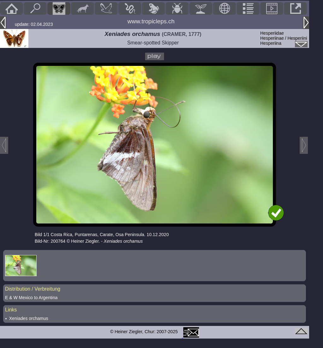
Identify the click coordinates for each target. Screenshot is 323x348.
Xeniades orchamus (28, 318)
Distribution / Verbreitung (32, 289)
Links (11, 309)
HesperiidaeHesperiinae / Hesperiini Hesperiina (283, 38)
